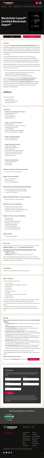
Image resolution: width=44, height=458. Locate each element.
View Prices (32, 36)
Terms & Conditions (26, 439)
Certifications (4, 6)
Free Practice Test (33, 359)
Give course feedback (36, 436)
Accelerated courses (26, 436)
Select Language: (26, 426)
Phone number (25, 382)
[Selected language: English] (35, 427)
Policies (24, 443)
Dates (12, 36)
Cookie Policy (34, 441)
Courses (10, 6)
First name (7, 377)
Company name (7, 387)
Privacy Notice (25, 445)
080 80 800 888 (6, 432)
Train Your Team (26, 438)
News (24, 441)
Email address (7, 382)
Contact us (9, 393)
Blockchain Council (17, 6)
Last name (25, 377)
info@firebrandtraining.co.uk (9, 433)
